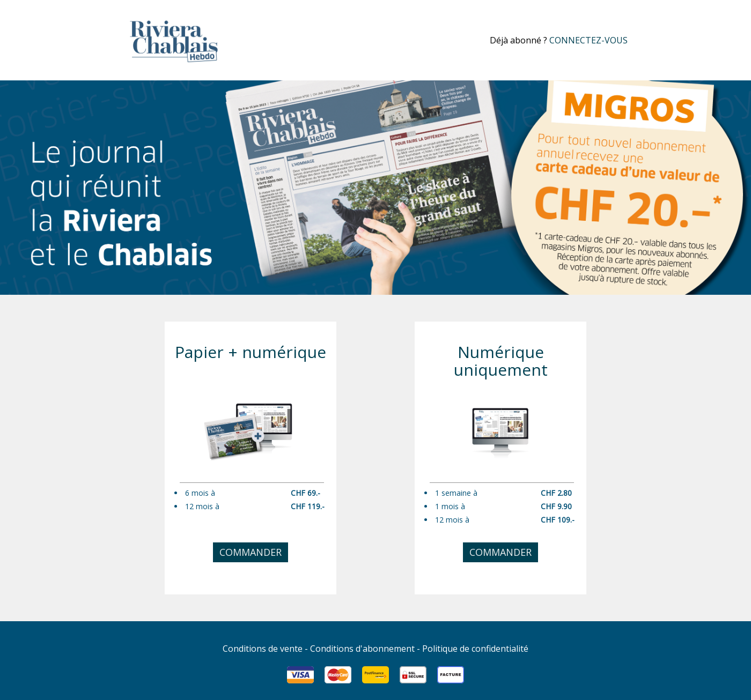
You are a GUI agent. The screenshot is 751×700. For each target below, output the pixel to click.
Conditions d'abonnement (362, 648)
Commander (250, 552)
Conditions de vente (263, 648)
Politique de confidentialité (475, 648)
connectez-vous (588, 40)
